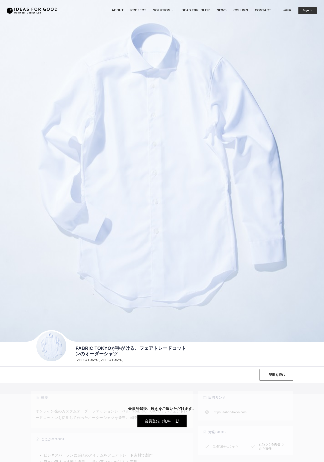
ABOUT (113, 10)
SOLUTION (157, 10)
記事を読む (275, 375)
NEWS (217, 10)
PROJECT (134, 10)
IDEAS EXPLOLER (191, 10)
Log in (284, 10)
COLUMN (236, 10)
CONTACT (259, 10)
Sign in (306, 10)
